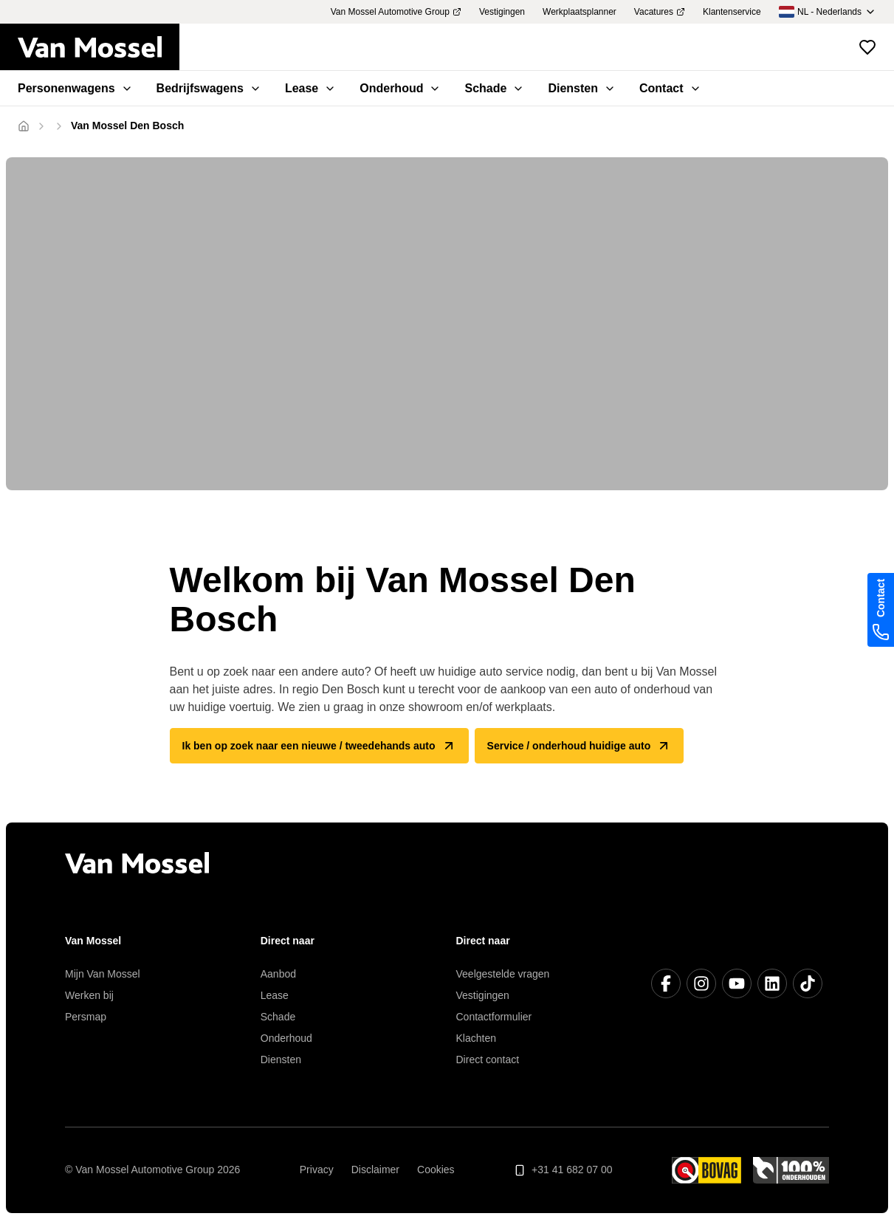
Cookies (436, 1169)
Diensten (281, 1059)
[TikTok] (807, 983)
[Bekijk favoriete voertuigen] (867, 47)
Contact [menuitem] (670, 88)
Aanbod (278, 974)
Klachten (476, 1038)
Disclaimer (375, 1169)
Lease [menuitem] (310, 88)
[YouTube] (737, 983)
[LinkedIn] (772, 983)
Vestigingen (482, 995)
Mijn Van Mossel (102, 974)
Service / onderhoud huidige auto (579, 745)
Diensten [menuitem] (582, 88)
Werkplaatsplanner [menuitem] (579, 12)
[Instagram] (701, 983)
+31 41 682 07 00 (563, 1170)
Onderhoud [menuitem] (400, 88)
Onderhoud (286, 1038)
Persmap (85, 1017)
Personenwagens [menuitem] (75, 88)
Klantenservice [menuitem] (732, 12)
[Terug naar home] (98, 47)
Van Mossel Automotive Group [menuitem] (396, 12)
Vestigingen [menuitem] (502, 12)
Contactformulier (494, 1017)
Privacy (317, 1169)
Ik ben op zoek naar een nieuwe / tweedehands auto (319, 745)
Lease (275, 995)
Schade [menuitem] (494, 88)
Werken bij (89, 995)
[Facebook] (666, 983)
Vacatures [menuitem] (659, 12)
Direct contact (488, 1059)
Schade (278, 1017)
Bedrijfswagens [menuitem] (209, 88)
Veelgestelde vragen (503, 974)
